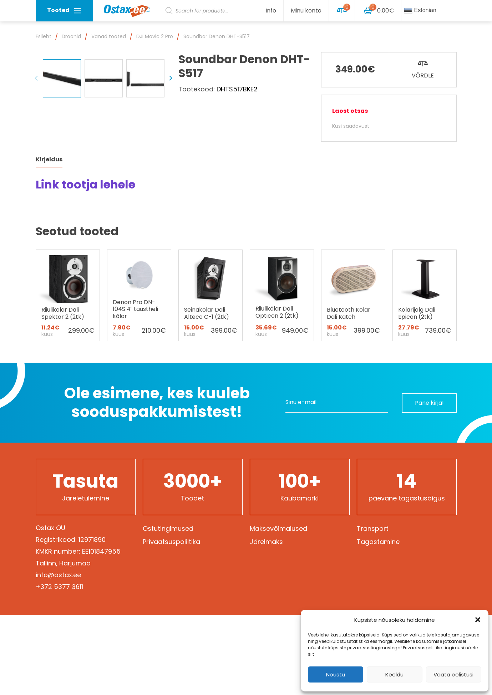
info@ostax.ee (58, 617)
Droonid (71, 36)
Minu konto (306, 10)
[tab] (49, 202)
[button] (477, 619)
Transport (373, 570)
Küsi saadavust (350, 126)
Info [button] (270, 10)
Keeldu (394, 674)
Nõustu (335, 674)
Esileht (43, 36)
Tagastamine (378, 583)
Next (170, 165)
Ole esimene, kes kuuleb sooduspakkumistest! (157, 444)
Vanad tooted (108, 36)
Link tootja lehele (85, 226)
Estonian (420, 10)
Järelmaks (266, 583)
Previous (36, 165)
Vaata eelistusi (453, 674)
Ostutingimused (168, 570)
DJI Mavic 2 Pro (154, 36)
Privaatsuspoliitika (171, 583)
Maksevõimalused (278, 570)
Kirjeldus (49, 201)
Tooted (64, 10)
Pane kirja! (428, 444)
